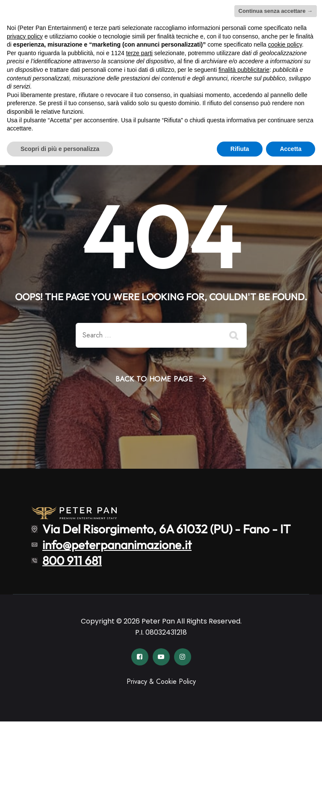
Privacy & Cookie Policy (161, 681)
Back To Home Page (154, 379)
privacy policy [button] (25, 36)
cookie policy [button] (285, 44)
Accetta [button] (290, 148)
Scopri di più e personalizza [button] (60, 148)
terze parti (139, 53)
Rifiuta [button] (239, 148)
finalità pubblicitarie (244, 69)
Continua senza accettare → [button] (276, 11)
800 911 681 (72, 560)
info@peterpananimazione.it (117, 544)
